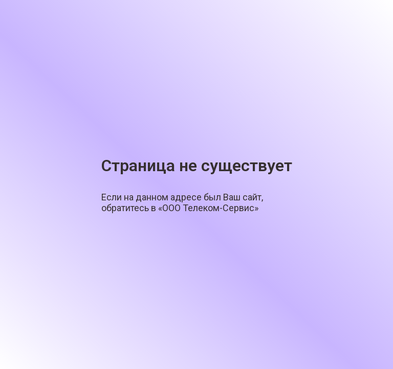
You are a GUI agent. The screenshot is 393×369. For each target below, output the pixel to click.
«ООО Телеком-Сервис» (208, 207)
